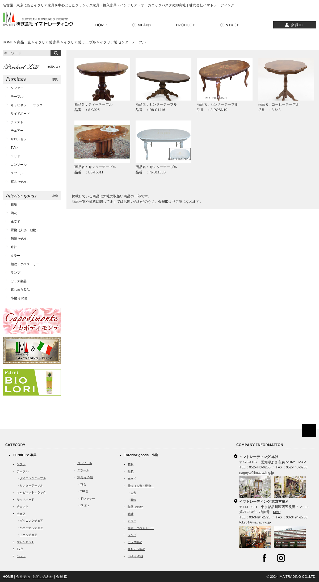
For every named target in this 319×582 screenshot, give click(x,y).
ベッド (15, 156)
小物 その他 (19, 298)
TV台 (14, 147)
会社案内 (23, 577)
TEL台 (84, 491)
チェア (21, 513)
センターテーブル (31, 485)
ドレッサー (87, 498)
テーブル (17, 96)
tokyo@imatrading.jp (255, 522)
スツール (17, 173)
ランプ (15, 273)
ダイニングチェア (31, 520)
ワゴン (84, 505)
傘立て (15, 221)
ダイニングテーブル (33, 478)
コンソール (19, 165)
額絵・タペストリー (25, 264)
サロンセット (20, 139)
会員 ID (62, 577)
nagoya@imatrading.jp (256, 473)
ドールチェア (28, 534)
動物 (133, 499)
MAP (302, 462)
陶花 (14, 213)
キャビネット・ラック (27, 105)
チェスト (17, 122)
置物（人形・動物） (25, 230)
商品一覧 (24, 42)
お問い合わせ (42, 577)
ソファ (21, 464)
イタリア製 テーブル (80, 42)
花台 (83, 484)
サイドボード (20, 113)
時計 (14, 247)
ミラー (15, 255)
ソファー (17, 88)
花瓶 (14, 204)
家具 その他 (19, 182)
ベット (21, 556)
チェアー (17, 130)
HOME (8, 42)
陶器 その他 (19, 238)
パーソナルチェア (31, 527)
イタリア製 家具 (47, 42)
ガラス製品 (19, 281)
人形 (133, 492)
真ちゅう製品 (20, 290)
